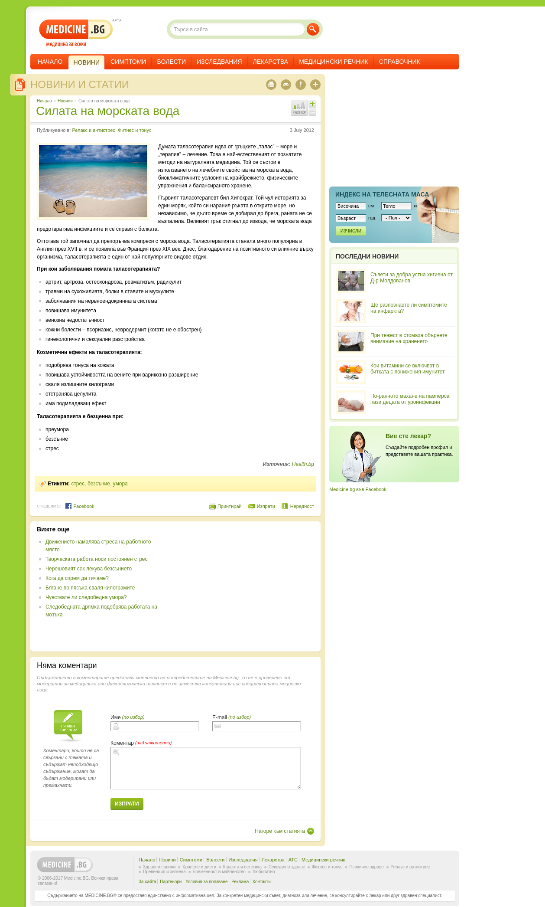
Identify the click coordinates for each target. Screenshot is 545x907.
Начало (50, 61)
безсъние (99, 484)
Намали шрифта (312, 112)
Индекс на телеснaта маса (382, 194)
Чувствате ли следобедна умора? (86, 597)
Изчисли (351, 231)
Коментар (122, 743)
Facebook (79, 506)
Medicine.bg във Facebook (357, 489)
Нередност (302, 506)
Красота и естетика (242, 866)
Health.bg (303, 464)
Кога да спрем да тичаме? (77, 578)
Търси (313, 29)
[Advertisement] (243, 586)
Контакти (262, 881)
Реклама (240, 881)
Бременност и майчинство (219, 871)
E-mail (219, 717)
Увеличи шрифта (312, 104)
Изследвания (219, 61)
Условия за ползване (206, 881)
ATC (293, 859)
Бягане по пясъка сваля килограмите (90, 588)
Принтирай (229, 506)
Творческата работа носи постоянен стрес (96, 559)
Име (115, 717)
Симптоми (128, 61)
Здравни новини (159, 866)
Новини (65, 100)
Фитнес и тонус (134, 130)
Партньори (171, 881)
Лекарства (271, 61)
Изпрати (266, 506)
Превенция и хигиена (164, 871)
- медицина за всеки (76, 33)
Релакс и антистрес (93, 130)
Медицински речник (333, 61)
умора (120, 484)
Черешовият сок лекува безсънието (88, 569)
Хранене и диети (199, 866)
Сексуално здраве (287, 866)
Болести (171, 61)
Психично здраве (366, 866)
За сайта (147, 881)
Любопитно (264, 871)
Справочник (399, 61)
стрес (77, 484)
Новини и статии (79, 84)
